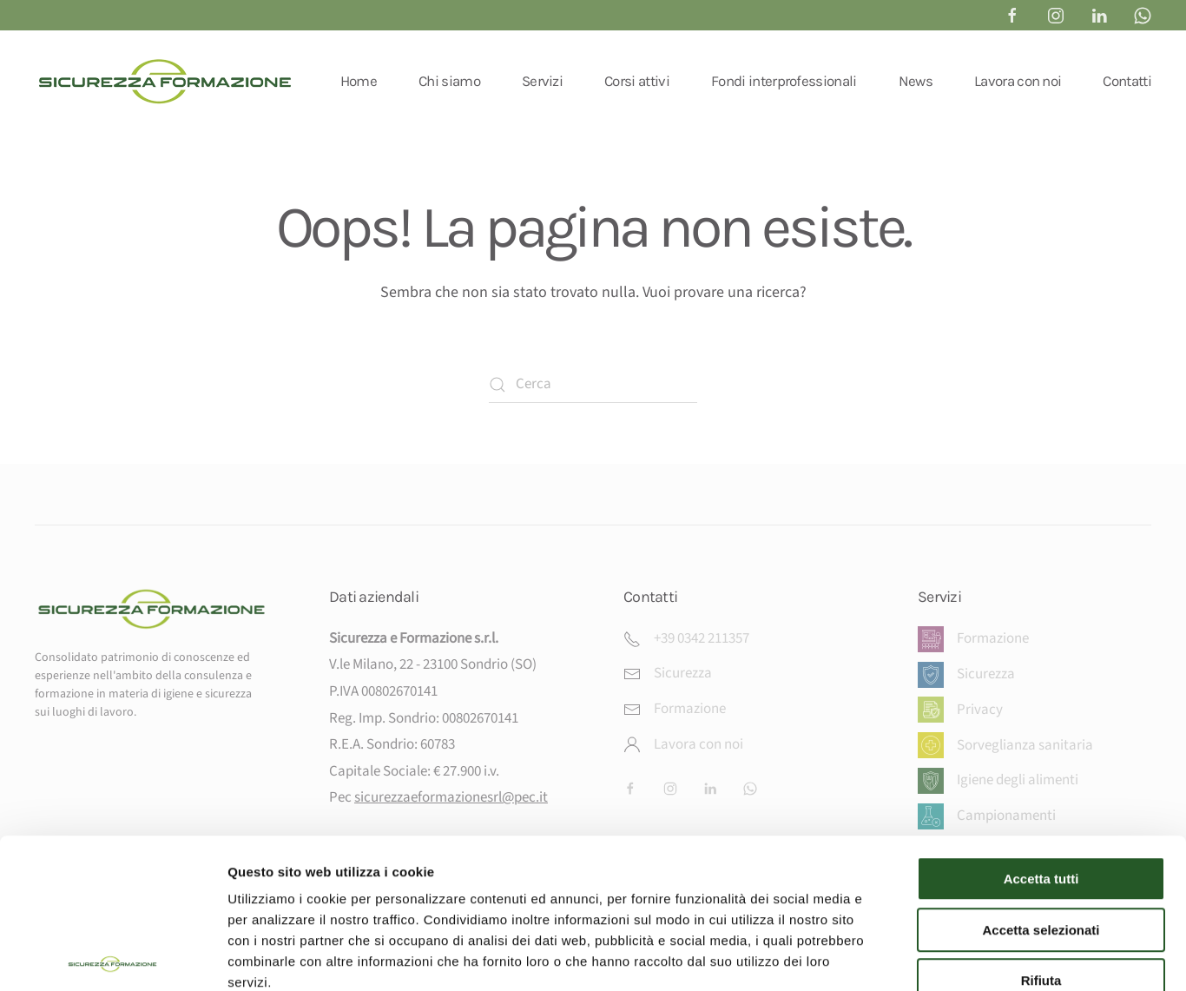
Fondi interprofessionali (784, 80)
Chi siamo (449, 80)
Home (358, 80)
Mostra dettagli (913, 956)
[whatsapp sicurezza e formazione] (1142, 14)
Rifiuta (1041, 880)
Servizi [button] (542, 80)
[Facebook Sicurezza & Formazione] (1012, 14)
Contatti (1127, 80)
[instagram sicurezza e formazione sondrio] (1055, 14)
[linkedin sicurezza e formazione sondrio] (1099, 14)
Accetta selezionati (1040, 830)
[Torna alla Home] (165, 81)
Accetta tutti (1041, 778)
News (915, 80)
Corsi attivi (636, 80)
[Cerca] (593, 385)
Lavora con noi (1017, 80)
